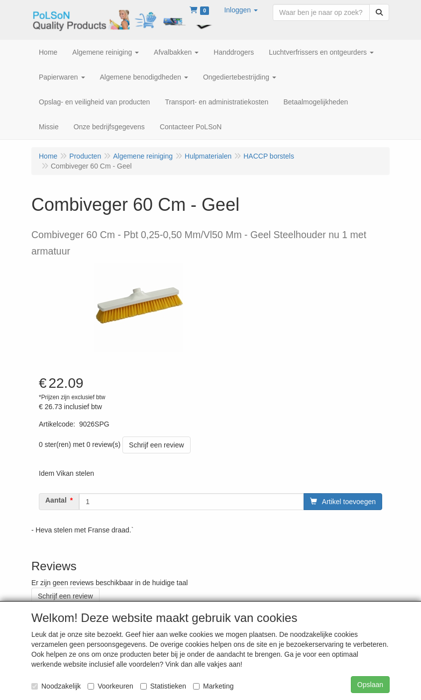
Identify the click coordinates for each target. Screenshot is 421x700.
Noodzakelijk (56, 686)
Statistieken (163, 686)
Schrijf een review (156, 445)
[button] (240, 10)
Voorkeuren (110, 686)
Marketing (213, 686)
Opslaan (370, 685)
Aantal (56, 500)
